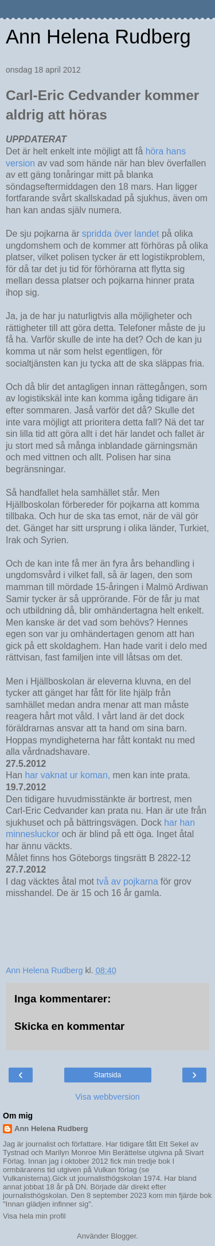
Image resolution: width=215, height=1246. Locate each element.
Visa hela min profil (34, 1216)
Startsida (107, 1075)
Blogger (123, 1236)
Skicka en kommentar (69, 1026)
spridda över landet (122, 233)
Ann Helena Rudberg (98, 36)
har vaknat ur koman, (67, 775)
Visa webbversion (107, 1096)
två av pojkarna (128, 881)
